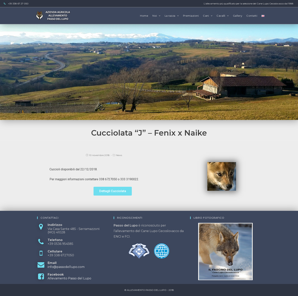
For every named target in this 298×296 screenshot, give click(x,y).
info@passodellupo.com (66, 267)
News (119, 155)
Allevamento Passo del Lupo (69, 278)
